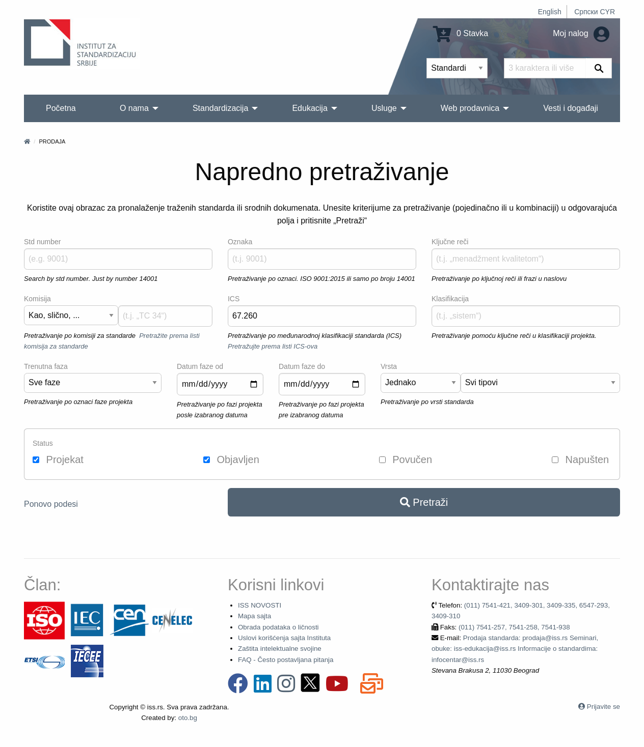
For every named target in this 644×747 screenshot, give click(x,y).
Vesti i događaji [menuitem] (570, 108)
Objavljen (231, 459)
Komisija (37, 299)
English (549, 12)
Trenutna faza (46, 366)
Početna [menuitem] (61, 108)
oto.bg (187, 718)
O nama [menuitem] (134, 108)
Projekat (58, 459)
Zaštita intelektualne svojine (279, 648)
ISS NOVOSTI (259, 605)
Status (43, 443)
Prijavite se (603, 706)
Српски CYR (594, 12)
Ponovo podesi (51, 504)
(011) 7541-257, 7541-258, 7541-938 (514, 627)
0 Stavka (461, 33)
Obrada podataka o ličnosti (278, 627)
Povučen (405, 459)
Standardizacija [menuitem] (220, 108)
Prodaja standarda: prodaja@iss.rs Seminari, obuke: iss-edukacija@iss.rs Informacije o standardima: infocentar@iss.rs (515, 649)
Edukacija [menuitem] (309, 108)
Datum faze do (302, 366)
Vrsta (389, 366)
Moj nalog (581, 33)
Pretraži (424, 502)
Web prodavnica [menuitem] (470, 108)
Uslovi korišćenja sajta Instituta (284, 638)
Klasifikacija (450, 299)
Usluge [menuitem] (384, 108)
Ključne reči (450, 242)
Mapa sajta (254, 616)
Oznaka (240, 242)
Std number (42, 242)
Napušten (580, 459)
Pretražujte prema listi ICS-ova (272, 346)
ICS (233, 299)
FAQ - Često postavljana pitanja (285, 660)
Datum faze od (200, 366)
